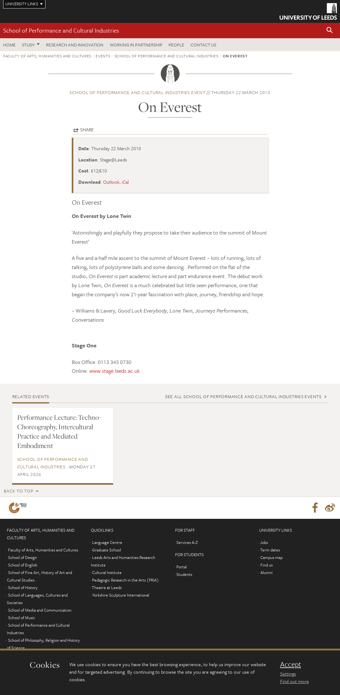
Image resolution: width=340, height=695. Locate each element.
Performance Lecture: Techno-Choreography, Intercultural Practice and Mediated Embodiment (59, 431)
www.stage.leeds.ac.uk (114, 371)
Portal (181, 567)
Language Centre (107, 542)
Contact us (203, 44)
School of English (22, 565)
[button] (329, 30)
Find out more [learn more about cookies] (294, 681)
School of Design (22, 557)
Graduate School (106, 550)
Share (87, 129)
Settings (288, 673)
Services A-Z (187, 542)
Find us (266, 565)
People (176, 44)
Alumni (266, 572)
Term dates (270, 550)
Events (103, 56)
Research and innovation (74, 44)
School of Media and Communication (39, 610)
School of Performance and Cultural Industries (61, 30)
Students (184, 574)
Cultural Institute (107, 572)
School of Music (21, 617)
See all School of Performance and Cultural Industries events (243, 396)
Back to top (18, 490)
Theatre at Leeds (107, 587)
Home (9, 44)
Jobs (264, 542)
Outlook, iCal (116, 181)
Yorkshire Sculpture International (120, 595)
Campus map (271, 557)
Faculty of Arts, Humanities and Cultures (47, 56)
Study (28, 44)
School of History (23, 587)
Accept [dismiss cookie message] (290, 664)
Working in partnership (136, 44)
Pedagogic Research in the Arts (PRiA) (125, 580)
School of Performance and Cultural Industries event (137, 92)
